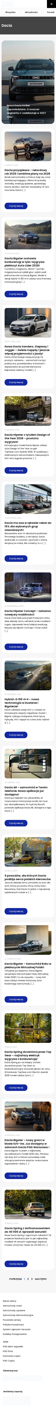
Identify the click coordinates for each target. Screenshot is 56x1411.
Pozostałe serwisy (12, 1319)
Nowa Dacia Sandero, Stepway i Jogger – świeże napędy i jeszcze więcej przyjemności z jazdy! (27, 350)
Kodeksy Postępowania (15, 1334)
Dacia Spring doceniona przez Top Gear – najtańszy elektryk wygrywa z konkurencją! (28, 1055)
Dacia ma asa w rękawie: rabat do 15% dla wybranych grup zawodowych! (28, 526)
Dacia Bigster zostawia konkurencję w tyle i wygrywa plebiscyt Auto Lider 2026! (24, 262)
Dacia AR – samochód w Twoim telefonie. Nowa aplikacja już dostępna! (26, 790)
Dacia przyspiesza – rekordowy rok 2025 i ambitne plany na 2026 (27, 171)
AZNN (5, 1341)
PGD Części (9, 1360)
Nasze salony (9, 1301)
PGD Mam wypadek (13, 1346)
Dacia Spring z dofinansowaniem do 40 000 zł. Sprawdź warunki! (27, 1230)
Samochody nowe (12, 1305)
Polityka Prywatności (13, 1324)
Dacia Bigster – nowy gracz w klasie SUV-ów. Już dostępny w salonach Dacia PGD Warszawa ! (27, 1143)
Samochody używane (14, 1310)
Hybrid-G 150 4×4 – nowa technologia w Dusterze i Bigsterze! (22, 702)
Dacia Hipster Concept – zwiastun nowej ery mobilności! (28, 612)
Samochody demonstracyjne (18, 1315)
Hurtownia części (11, 1356)
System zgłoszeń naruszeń (17, 1329)
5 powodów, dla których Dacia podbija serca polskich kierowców (28, 877)
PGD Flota (8, 1351)
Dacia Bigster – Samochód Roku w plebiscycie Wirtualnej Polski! (28, 965)
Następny (41, 1279)
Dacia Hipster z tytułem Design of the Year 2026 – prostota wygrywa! (27, 438)
